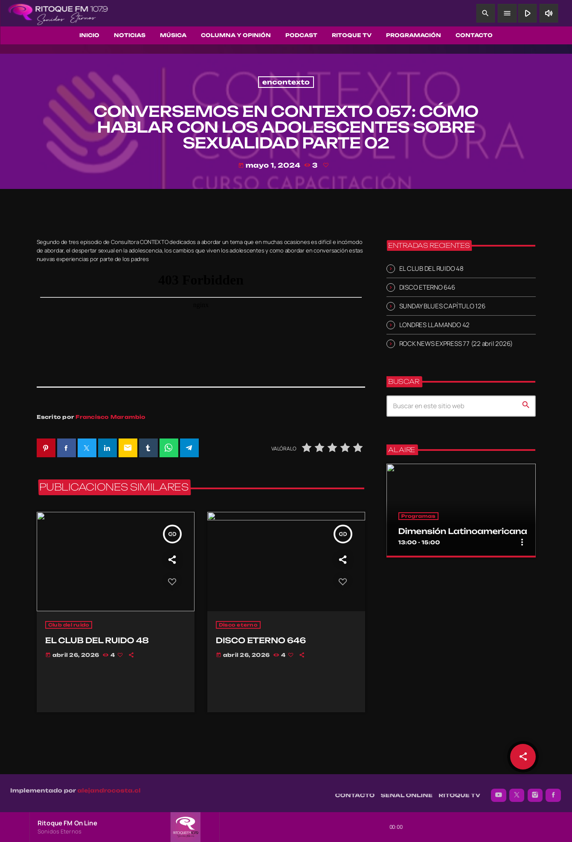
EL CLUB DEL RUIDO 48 (431, 268)
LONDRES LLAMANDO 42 (434, 324)
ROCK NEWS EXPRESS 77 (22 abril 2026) (456, 343)
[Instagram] (535, 791)
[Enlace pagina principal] (58, 13)
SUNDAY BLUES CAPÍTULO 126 (442, 305)
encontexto (286, 82)
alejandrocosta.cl (109, 786)
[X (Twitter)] (517, 791)
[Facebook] (553, 791)
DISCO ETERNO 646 (427, 286)
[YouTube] (498, 791)
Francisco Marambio (110, 417)
